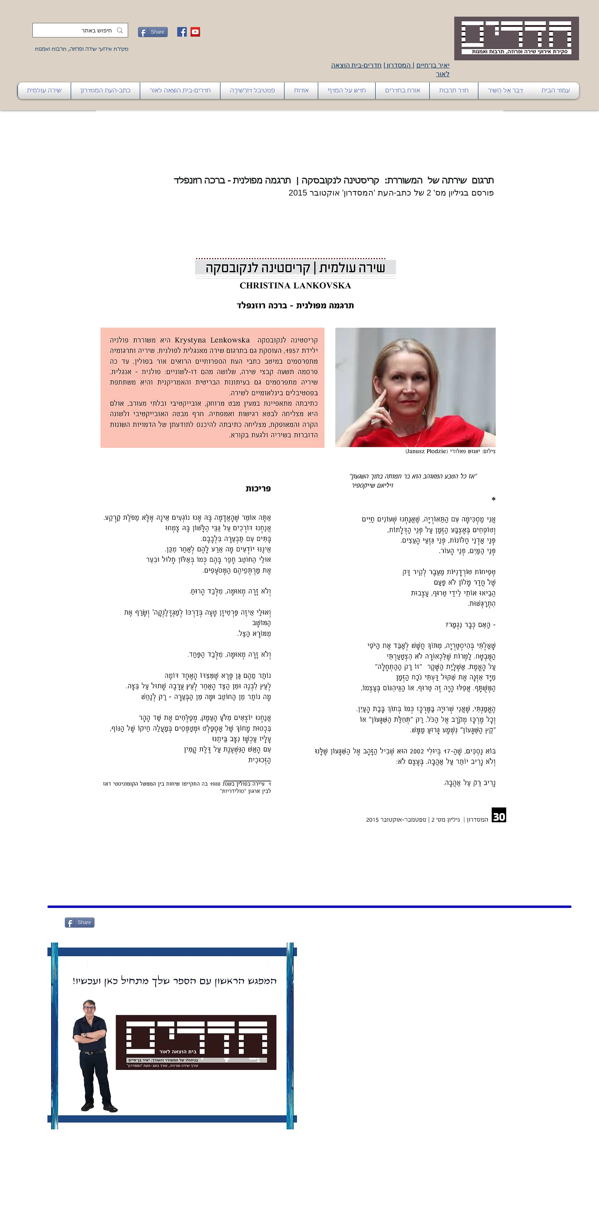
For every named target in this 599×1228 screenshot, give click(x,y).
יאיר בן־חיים (433, 65)
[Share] (153, 32)
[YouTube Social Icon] (195, 32)
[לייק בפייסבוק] (135, 922)
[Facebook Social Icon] (182, 32)
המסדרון (399, 65)
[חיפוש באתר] (81, 30)
